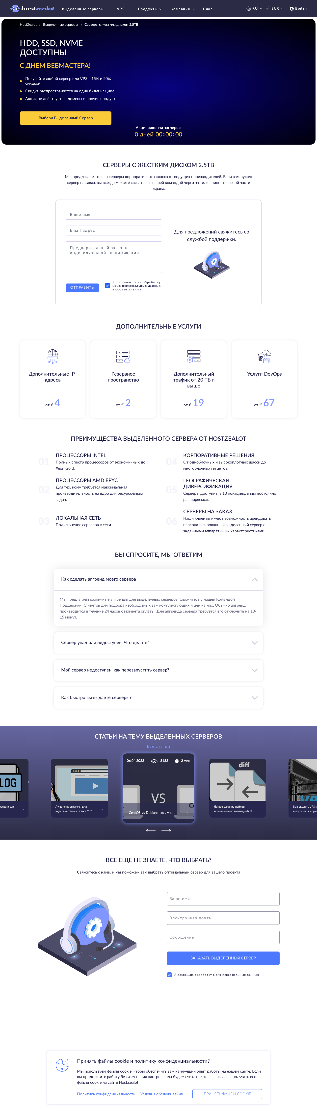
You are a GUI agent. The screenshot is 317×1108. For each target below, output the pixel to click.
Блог (207, 9)
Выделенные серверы (85, 9)
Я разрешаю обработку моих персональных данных (213, 974)
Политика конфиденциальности (106, 1094)
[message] (223, 937)
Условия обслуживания (161, 1094)
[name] (223, 898)
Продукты (150, 9)
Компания (183, 9)
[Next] (166, 831)
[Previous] (151, 831)
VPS (124, 9)
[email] (223, 918)
